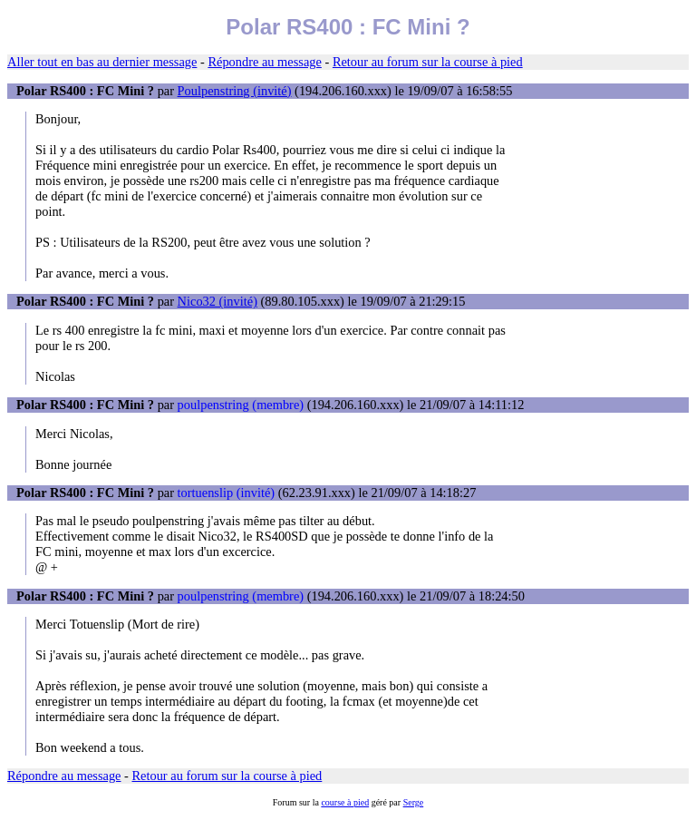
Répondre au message (264, 61)
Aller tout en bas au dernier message (102, 61)
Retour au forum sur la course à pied (428, 61)
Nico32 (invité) (217, 301)
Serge (413, 802)
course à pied (345, 802)
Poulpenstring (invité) (235, 90)
